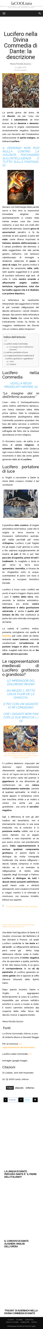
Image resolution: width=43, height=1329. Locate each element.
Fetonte (6, 636)
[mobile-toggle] (4, 13)
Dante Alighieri (20, 70)
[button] (40, 13)
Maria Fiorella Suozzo (20, 64)
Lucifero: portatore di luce (16, 352)
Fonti (11, 361)
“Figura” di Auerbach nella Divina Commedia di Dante (20, 1312)
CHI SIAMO (19, 1320)
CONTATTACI (29, 1320)
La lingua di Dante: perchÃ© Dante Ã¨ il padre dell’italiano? (20, 1174)
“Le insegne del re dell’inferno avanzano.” (21, 348)
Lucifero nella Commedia (16, 344)
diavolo (19, 1087)
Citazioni (12, 364)
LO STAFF (11, 1320)
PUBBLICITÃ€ (25, 1322)
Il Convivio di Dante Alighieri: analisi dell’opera (16, 1244)
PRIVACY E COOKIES (12, 1322)
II (30, 1054)
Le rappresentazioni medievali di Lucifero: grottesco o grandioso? (19, 357)
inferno (30, 1087)
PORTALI (34, 1322)
